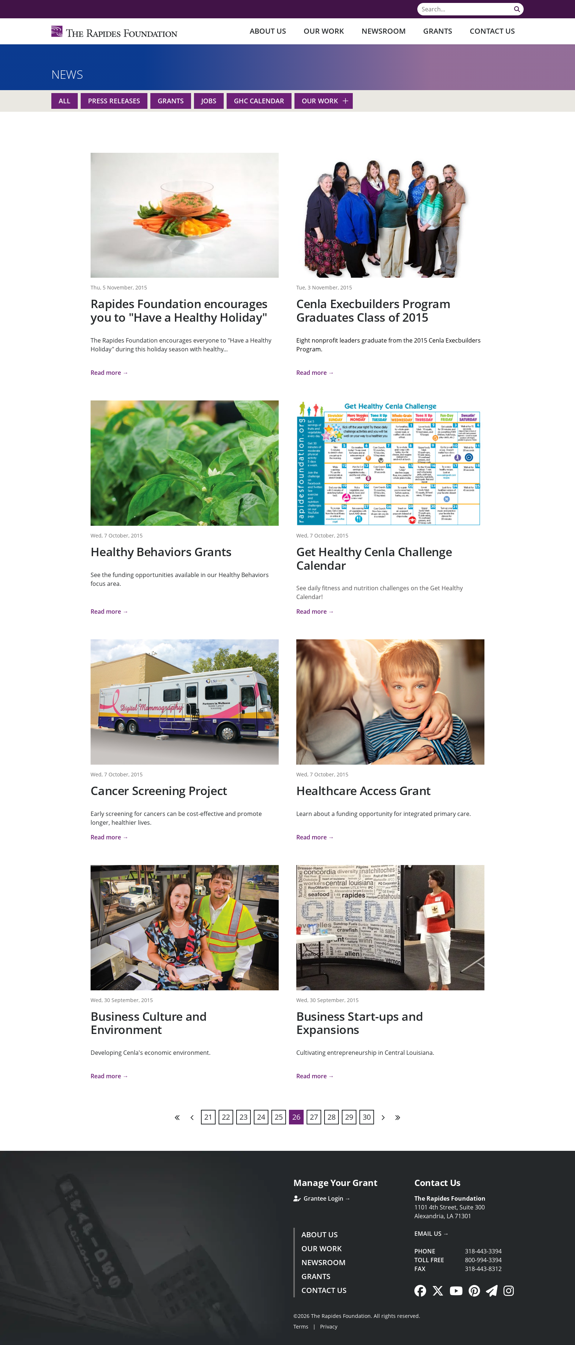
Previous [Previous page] (192, 1117)
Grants (437, 31)
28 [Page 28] (331, 1117)
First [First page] (177, 1117)
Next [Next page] (383, 1117)
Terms (300, 1326)
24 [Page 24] (261, 1117)
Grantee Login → (322, 1198)
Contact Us (492, 31)
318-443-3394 (483, 1251)
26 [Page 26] (296, 1117)
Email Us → (431, 1234)
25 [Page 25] (279, 1117)
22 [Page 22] (226, 1117)
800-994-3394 (483, 1260)
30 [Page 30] (367, 1117)
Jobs (208, 100)
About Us (268, 31)
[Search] (470, 9)
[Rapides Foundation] (114, 31)
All (64, 100)
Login (5, 1339)
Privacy (328, 1326)
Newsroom (384, 31)
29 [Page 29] (349, 1117)
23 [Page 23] (243, 1117)
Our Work (324, 31)
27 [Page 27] (314, 1117)
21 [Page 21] (208, 1117)
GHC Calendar (259, 100)
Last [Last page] (397, 1117)
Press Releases (114, 100)
